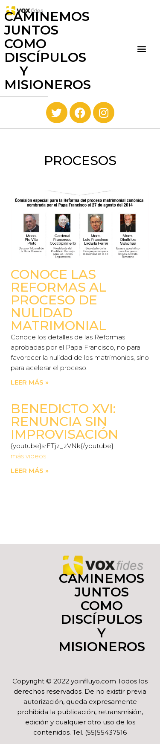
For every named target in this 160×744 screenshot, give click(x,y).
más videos (28, 456)
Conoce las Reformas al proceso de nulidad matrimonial (58, 299)
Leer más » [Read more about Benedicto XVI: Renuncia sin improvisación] (30, 470)
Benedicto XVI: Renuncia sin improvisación (64, 421)
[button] (142, 48)
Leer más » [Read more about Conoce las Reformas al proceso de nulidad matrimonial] (30, 382)
